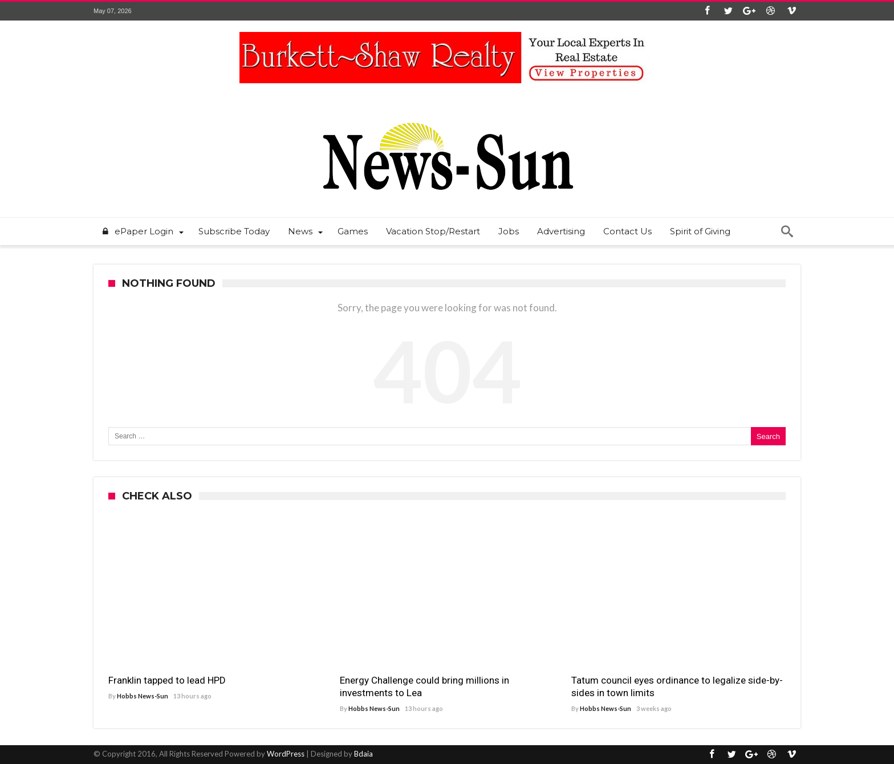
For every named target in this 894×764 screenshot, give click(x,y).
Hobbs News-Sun (142, 696)
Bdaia (363, 753)
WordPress (285, 753)
